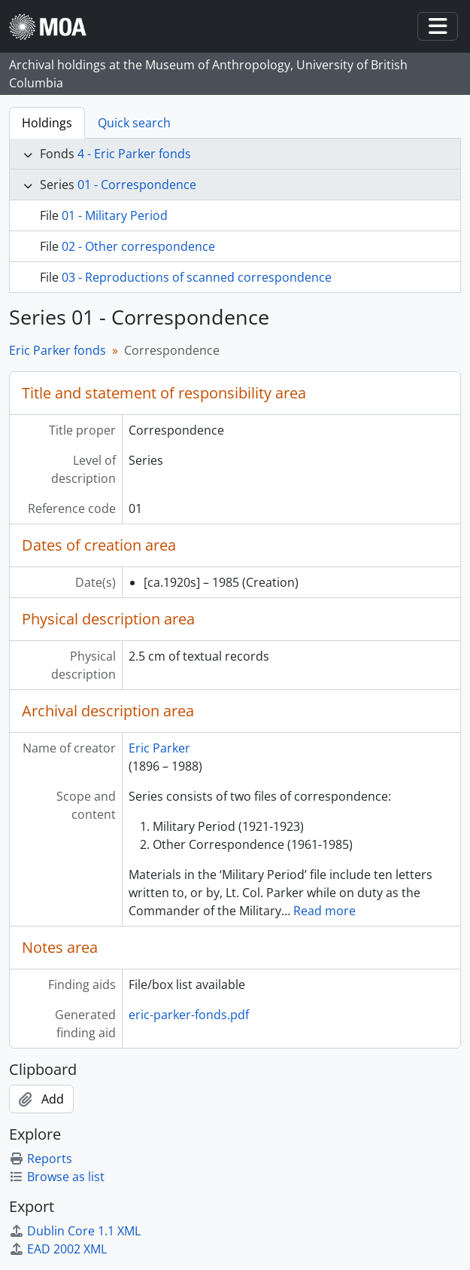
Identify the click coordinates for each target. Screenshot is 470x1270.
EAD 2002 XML (58, 1249)
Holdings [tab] (47, 122)
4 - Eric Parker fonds (134, 153)
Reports (40, 1158)
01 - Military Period (115, 215)
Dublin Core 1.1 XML (75, 1231)
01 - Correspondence (136, 184)
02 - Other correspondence (138, 246)
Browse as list (57, 1176)
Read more (324, 910)
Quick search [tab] (134, 122)
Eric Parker (159, 748)
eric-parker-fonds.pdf (189, 1014)
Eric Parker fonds (57, 350)
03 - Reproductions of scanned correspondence (197, 277)
